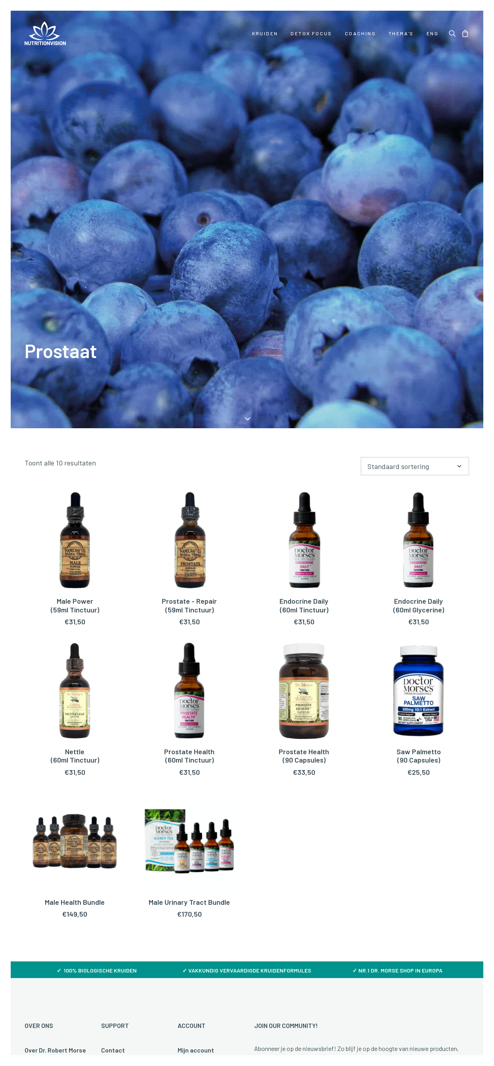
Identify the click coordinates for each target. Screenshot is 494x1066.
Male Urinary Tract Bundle (189, 646)
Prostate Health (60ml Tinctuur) (189, 500)
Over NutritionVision (53, 858)
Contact (113, 795)
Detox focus (311, 33)
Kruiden (265, 33)
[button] (454, 33)
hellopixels (453, 1037)
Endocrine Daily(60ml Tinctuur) (304, 350)
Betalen (112, 820)
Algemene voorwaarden (220, 984)
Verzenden (116, 833)
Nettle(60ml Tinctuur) (75, 500)
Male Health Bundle (75, 646)
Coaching (360, 33)
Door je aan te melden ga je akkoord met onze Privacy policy (352, 901)
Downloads (40, 871)
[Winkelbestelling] (414, 211)
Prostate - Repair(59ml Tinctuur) (189, 350)
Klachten (114, 858)
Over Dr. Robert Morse (55, 795)
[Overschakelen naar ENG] (429, 33)
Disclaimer (337, 984)
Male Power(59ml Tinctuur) (75, 350)
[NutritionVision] (45, 33)
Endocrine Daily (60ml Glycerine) (418, 350)
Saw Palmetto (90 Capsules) (418, 500)
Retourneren (119, 845)
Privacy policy (288, 984)
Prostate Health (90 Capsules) (304, 500)
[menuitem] (265, 33)
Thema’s (401, 33)
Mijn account (196, 795)
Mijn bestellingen (202, 807)
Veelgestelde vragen (130, 807)
